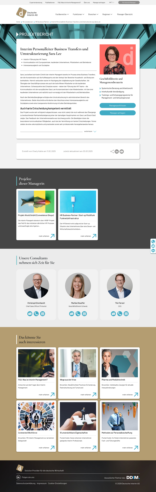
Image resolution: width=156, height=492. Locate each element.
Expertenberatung (36, 2)
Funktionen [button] (77, 14)
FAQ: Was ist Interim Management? (69, 2)
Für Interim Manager (129, 2)
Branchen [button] (92, 14)
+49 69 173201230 (153, 241)
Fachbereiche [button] (61, 14)
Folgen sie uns (25, 477)
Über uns (87, 2)
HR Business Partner (42, 22)
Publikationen (50, 2)
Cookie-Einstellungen (57, 483)
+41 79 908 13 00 (78, 313)
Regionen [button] (106, 14)
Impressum (42, 483)
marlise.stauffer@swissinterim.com (71, 313)
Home (18, 22)
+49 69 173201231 (119, 313)
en (113, 2)
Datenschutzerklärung (25, 483)
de (110, 2)
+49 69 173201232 (36, 313)
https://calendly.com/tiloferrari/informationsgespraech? (126, 313)
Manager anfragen (99, 2)
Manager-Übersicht (125, 14)
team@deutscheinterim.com (153, 246)
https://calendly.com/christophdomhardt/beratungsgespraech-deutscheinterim (42, 313)
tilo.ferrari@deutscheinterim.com (113, 313)
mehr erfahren (47, 234)
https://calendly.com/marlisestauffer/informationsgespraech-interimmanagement (84, 313)
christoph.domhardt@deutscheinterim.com (29, 313)
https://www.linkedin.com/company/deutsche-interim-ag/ (153, 250)
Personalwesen (28, 22)
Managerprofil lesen (117, 105)
